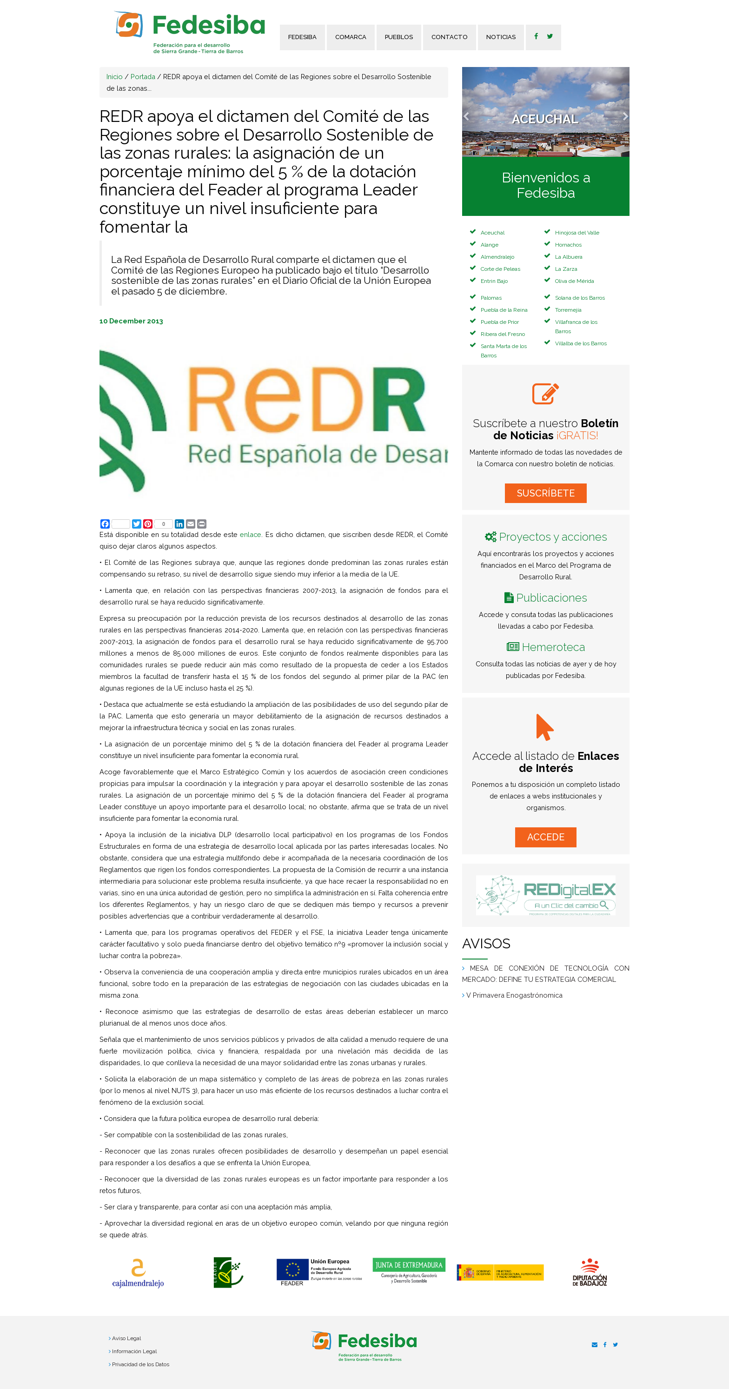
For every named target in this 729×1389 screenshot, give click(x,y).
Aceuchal (492, 232)
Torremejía (568, 310)
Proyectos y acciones (553, 536)
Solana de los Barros (580, 298)
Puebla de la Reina (504, 310)
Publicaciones (552, 597)
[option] (138, 1273)
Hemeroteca (553, 647)
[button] (474, 112)
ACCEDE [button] (545, 837)
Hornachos (568, 245)
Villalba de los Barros (581, 343)
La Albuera (569, 257)
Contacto (449, 37)
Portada (143, 77)
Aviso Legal (126, 1338)
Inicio (114, 77)
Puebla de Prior (500, 322)
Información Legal (134, 1351)
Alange (489, 245)
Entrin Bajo (494, 281)
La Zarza (566, 269)
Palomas (491, 298)
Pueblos (399, 37)
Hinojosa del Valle (577, 232)
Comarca (350, 37)
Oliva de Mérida (574, 281)
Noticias (501, 37)
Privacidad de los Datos (140, 1364)
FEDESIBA (302, 37)
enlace (250, 534)
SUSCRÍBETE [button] (546, 493)
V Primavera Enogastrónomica (514, 995)
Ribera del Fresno (503, 334)
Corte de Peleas (500, 269)
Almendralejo (497, 257)
